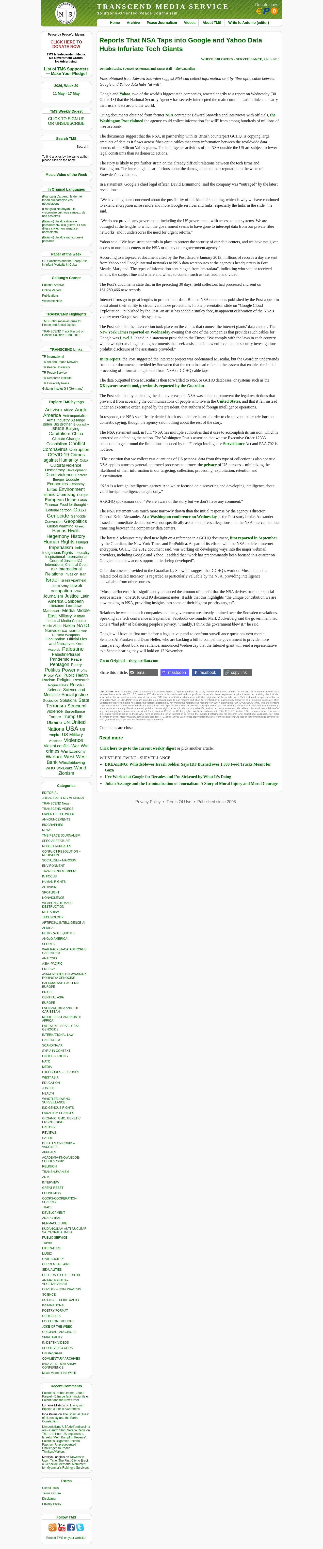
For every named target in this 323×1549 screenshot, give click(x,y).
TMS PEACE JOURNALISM (61, 835)
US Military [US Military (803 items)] (72, 734)
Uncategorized (52, 1353)
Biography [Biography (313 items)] (81, 424)
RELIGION (49, 1166)
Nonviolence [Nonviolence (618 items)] (56, 630)
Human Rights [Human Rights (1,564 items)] (58, 541)
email (141, 672)
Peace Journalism (162, 23)
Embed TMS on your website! (66, 1538)
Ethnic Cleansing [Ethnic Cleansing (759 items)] (59, 494)
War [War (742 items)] (75, 745)
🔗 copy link (236, 672)
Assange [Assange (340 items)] (78, 420)
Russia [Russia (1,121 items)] (77, 684)
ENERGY (48, 969)
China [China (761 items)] (77, 433)
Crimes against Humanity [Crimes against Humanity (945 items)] (64, 457)
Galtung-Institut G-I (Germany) (62, 388)
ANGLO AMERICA (54, 938)
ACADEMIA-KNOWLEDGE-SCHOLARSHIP (61, 1159)
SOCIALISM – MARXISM (59, 860)
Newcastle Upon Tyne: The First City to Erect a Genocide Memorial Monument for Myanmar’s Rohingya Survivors (65, 1462)
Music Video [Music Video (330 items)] (52, 626)
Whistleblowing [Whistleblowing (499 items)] (72, 762)
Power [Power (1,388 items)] (69, 670)
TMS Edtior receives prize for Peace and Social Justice (62, 323)
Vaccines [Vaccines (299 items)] (55, 741)
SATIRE (47, 1138)
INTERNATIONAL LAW (58, 1035)
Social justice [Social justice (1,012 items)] (74, 694)
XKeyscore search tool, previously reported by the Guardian (152, 386)
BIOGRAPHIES (52, 825)
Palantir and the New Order (60, 1400)
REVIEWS (49, 1132)
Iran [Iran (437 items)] (83, 574)
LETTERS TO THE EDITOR (61, 1275)
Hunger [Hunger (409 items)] (82, 542)
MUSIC (47, 1253)
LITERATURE (51, 1248)
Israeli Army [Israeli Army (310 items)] (60, 586)
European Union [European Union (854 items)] (60, 499)
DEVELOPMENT (53, 1212)
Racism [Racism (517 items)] (48, 680)
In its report (110, 359)
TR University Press (55, 383)
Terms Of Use (51, 1493)
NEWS (46, 830)
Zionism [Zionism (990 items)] (66, 773)
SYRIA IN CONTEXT (56, 1051)
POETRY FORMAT (55, 1310)
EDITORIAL (50, 793)
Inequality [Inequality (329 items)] (82, 553)
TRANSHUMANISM (55, 1172)
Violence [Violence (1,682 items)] (73, 740)
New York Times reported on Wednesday (135, 332)
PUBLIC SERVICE (54, 1237)
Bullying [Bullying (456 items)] (72, 429)
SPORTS (48, 944)
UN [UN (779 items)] (66, 722)
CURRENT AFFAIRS (56, 1264)
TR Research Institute (57, 378)
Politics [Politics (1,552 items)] (52, 670)
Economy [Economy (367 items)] (77, 484)
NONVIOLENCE (53, 898)
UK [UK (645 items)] (80, 716)
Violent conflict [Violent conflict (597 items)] (57, 746)
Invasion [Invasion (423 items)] (71, 574)
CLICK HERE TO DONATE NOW (66, 44)
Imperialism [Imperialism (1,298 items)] (61, 547)
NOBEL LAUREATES (56, 846)
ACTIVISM (49, 887)
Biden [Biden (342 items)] (47, 424)
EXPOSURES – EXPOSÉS (60, 1072)
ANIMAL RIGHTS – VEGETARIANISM (55, 1282)
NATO (46, 1061)
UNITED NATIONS (55, 1056)
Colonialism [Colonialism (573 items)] (56, 444)
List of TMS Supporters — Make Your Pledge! (66, 71)
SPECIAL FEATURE (56, 841)
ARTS (46, 1177)
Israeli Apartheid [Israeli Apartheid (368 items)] (73, 580)
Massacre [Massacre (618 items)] (51, 611)
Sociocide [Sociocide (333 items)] (50, 701)
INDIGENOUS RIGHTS (58, 1108)
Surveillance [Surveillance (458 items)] (74, 711)
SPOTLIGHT (50, 892)
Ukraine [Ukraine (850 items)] (54, 722)
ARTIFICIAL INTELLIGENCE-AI (63, 922)
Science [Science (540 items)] (54, 690)
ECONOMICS (51, 1193)
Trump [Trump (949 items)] (69, 716)
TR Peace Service (54, 372)
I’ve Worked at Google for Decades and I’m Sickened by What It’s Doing (168, 777)
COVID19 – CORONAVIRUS (61, 1289)
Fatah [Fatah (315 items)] (82, 500)
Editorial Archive (53, 285)
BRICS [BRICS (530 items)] (58, 428)
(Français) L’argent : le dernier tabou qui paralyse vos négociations (62, 200)
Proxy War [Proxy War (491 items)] (53, 675)
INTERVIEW (50, 1182)
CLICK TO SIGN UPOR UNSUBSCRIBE (66, 121)
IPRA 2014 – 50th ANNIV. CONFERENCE (59, 1365)
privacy (210, 465)
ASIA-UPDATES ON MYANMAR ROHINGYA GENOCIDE (64, 976)
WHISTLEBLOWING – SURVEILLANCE (57, 1100)
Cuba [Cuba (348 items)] (84, 460)
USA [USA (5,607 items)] (72, 728)
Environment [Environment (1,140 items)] (72, 489)
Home (115, 23)
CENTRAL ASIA (53, 997)
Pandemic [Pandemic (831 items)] (59, 659)
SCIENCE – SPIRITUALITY (60, 1300)
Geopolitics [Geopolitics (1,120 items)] (75, 521)
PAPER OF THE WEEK (58, 814)
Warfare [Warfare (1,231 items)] (54, 756)
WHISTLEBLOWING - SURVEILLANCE (231, 59)
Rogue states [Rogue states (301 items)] (58, 685)
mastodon (177, 672)
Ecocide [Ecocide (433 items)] (72, 479)
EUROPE (48, 1003)
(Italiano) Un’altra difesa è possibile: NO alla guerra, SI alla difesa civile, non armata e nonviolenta (64, 227)
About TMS (212, 23)
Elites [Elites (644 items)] (52, 489)
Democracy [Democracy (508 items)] (55, 470)
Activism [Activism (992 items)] (53, 409)
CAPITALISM (51, 1040)
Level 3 (126, 338)
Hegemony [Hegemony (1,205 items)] (57, 536)
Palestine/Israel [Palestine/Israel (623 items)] (66, 654)
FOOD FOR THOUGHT (58, 1321)
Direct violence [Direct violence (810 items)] (59, 474)
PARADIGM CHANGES (58, 1113)
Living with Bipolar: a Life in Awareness (63, 1407)
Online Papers (51, 290)
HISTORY (49, 1127)
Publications (50, 295)
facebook (208, 672)
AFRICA (47, 928)
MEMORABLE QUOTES (58, 933)
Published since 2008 (216, 802)
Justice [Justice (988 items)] (72, 596)
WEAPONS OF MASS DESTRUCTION (57, 904)
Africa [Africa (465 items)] (68, 410)
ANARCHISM (51, 1218)
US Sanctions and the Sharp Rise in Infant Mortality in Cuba (65, 262)
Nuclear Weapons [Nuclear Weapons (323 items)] (65, 635)
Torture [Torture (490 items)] (55, 717)
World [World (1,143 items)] (80, 767)
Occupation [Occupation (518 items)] (55, 639)
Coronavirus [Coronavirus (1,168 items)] (55, 449)
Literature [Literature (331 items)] (57, 606)
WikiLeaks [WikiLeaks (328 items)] (65, 768)
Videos (190, 23)
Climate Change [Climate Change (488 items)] (66, 438)
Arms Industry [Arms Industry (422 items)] (58, 420)
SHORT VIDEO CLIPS (57, 1348)
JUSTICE (48, 1088)
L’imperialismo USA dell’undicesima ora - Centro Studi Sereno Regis (66, 1428)
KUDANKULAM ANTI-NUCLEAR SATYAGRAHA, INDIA (64, 1230)
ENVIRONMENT (53, 866)
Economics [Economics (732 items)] (57, 483)
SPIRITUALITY (52, 1337)
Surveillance (234, 444)
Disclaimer (49, 1498)
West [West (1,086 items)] (69, 756)
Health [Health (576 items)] (74, 531)
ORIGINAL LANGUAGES (59, 1332)
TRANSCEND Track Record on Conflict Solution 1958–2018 (63, 333)
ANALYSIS (49, 958)
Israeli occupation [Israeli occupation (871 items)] (66, 588)
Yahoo (124, 94)
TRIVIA (47, 1243)
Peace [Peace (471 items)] (76, 659)
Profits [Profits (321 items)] (82, 670)
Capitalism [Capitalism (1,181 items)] (59, 433)
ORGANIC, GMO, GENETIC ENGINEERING (61, 1120)
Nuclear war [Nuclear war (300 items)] (78, 631)
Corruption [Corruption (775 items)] (79, 449)
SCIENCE (49, 1294)
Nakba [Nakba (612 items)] (69, 626)
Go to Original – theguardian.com (129, 661)
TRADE (47, 1207)
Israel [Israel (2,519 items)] (52, 580)
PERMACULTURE (54, 1223)
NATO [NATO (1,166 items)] (83, 625)
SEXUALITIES (52, 1269)
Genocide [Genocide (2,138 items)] (58, 516)
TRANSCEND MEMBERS (59, 871)
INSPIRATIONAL (53, 1305)
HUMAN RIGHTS (54, 882)
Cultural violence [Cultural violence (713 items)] (65, 465)
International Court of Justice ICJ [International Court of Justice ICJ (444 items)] (68, 559)
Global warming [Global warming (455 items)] (60, 526)
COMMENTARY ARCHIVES (61, 1358)
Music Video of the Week (59, 1373)
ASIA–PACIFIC (52, 963)
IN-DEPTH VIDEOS (55, 1342)
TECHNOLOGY (52, 917)
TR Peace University (56, 367)
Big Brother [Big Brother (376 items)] (63, 424)
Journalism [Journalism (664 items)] (53, 596)
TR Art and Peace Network (60, 362)
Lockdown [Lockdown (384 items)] (74, 606)
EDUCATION (51, 1083)
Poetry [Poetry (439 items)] (76, 665)
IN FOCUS (49, 876)
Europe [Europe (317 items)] (82, 495)
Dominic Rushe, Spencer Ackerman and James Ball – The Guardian (147, 68)
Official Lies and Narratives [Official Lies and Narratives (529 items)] (68, 641)
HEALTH (48, 1093)
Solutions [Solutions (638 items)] (68, 700)
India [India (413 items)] (79, 548)
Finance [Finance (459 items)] (51, 505)
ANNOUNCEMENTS (56, 819)
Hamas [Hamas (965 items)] (59, 530)
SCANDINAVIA (52, 1045)
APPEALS (49, 1152)
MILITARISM (50, 912)
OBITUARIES (51, 1316)
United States (228, 401)
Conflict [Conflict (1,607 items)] (77, 443)
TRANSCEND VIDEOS (57, 809)
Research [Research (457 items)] (81, 680)
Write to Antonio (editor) (248, 23)
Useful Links (50, 1488)
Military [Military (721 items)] (65, 616)
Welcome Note (52, 301)
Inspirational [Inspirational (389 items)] (55, 557)
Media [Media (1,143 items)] (68, 610)
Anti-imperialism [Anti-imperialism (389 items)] (76, 416)
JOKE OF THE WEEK (57, 1326)
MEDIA (47, 1067)
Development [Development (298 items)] (77, 470)
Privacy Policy (51, 1504)
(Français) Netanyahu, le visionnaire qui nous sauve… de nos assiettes (63, 212)
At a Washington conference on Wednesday (179, 516)
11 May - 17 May (66, 94)
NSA (169, 115)
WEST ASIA (50, 1077)
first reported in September (253, 538)
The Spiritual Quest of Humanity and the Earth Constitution (65, 1418)
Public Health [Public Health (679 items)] (75, 675)
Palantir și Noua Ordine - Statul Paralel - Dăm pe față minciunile (63, 1394)
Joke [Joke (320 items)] (77, 591)
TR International (53, 356)
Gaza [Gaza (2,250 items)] (79, 509)
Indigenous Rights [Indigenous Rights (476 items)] (57, 552)
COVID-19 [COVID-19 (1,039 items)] (58, 454)
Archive (133, 23)
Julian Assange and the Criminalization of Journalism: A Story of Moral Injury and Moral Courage (191, 783)
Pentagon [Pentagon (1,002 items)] (59, 664)
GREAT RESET (52, 1188)
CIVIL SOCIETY (53, 1259)
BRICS (47, 992)
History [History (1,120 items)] (78, 536)
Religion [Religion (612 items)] (64, 680)
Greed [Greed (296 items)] (80, 526)
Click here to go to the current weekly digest (138, 748)
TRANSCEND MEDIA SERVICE (163, 6)
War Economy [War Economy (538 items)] (73, 751)
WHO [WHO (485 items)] (50, 768)
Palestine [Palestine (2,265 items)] (73, 649)
